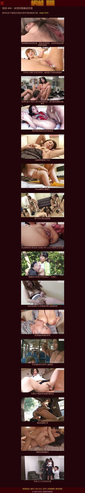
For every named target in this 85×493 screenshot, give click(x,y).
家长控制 (59, 489)
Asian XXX (43, 13)
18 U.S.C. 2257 (41, 489)
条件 (32, 489)
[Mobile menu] (2, 3)
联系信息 (26, 489)
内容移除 (51, 489)
